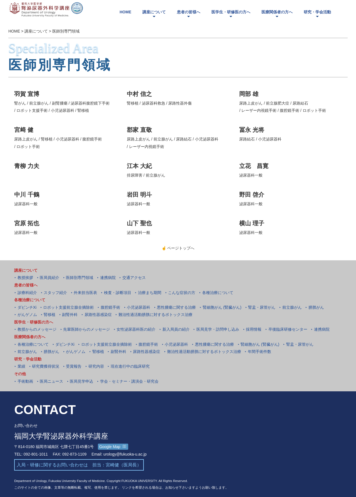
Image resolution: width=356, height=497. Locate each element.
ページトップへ (178, 248)
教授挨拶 (25, 277)
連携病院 (108, 277)
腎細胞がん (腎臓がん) (222, 307)
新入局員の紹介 (176, 329)
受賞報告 (73, 366)
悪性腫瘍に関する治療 (176, 307)
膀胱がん (316, 307)
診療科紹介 (27, 292)
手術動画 (25, 381)
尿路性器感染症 (98, 314)
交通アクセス (134, 277)
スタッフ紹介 (55, 292)
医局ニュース (51, 381)
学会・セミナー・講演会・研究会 (129, 381)
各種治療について (217, 292)
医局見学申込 (81, 381)
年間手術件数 (259, 351)
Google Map (112, 446)
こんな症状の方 (181, 292)
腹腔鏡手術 (110, 307)
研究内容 (96, 366)
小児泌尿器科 (138, 307)
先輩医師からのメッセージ (86, 329)
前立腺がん (292, 307)
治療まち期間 (149, 292)
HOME (14, 31)
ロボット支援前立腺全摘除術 (68, 307)
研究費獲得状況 (45, 366)
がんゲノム (27, 314)
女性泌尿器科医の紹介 (136, 329)
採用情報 (253, 329)
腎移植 (49, 314)
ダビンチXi (27, 307)
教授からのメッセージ (37, 329)
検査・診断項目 (117, 292)
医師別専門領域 (66, 31)
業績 (21, 366)
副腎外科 (70, 314)
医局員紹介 (49, 277)
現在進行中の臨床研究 (130, 366)
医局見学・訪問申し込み (217, 329)
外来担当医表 (85, 292)
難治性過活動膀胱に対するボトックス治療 (155, 314)
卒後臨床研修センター (287, 329)
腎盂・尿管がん (261, 307)
